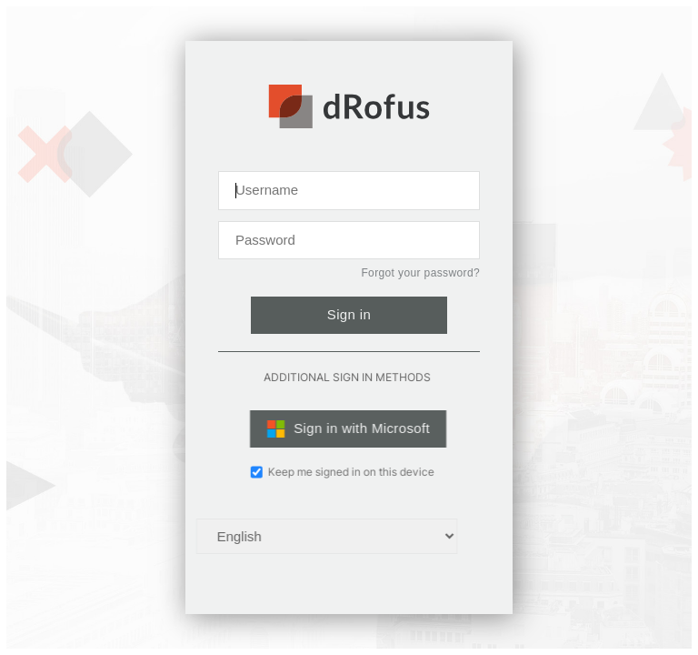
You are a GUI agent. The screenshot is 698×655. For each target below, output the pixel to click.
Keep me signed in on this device (331, 472)
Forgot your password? (420, 273)
